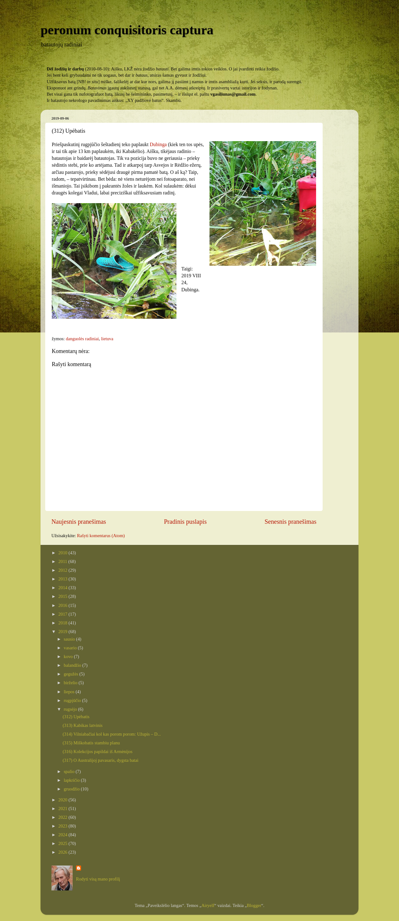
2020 (63, 799)
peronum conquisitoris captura (127, 30)
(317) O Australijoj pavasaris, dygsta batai (100, 760)
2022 (63, 817)
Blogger (254, 905)
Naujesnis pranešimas (78, 521)
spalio (70, 771)
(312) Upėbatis (76, 716)
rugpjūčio (73, 700)
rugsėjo (71, 709)
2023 (63, 825)
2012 (63, 570)
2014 (63, 587)
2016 (63, 605)
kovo (69, 656)
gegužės (71, 673)
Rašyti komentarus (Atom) (101, 535)
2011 (63, 561)
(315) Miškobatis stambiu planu (91, 742)
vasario (71, 647)
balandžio (73, 665)
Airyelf (207, 905)
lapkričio (72, 780)
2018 (63, 622)
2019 (63, 631)
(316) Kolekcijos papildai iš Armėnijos (97, 751)
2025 (63, 843)
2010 (63, 552)
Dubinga (159, 144)
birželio (71, 682)
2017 (63, 614)
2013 (63, 578)
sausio (70, 639)
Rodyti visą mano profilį (98, 878)
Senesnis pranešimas (290, 521)
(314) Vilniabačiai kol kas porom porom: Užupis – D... (112, 734)
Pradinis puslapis (185, 521)
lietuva (107, 338)
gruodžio (72, 788)
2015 (63, 596)
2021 (63, 808)
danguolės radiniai (82, 338)
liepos (70, 691)
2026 (63, 852)
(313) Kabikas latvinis (83, 725)
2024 (63, 834)
